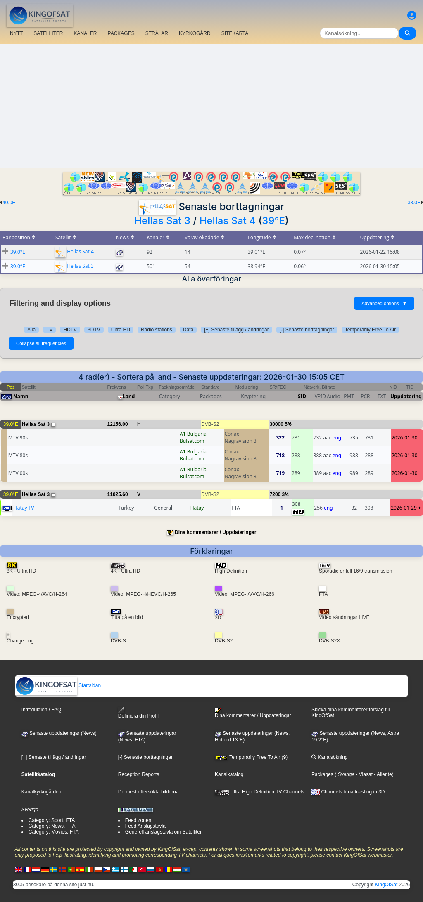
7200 (275, 494)
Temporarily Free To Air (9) (251, 757)
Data (188, 330)
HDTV (70, 330)
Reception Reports (138, 774)
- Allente (382, 774)
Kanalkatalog (229, 774)
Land (129, 396)
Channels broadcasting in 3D (348, 792)
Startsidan (58, 685)
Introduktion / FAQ (41, 710)
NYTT (16, 33)
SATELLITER (48, 33)
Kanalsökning (329, 757)
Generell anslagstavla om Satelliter (163, 832)
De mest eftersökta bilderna (148, 792)
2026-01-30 (405, 437)
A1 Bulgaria (193, 433)
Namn (20, 396)
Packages (322, 774)
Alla (31, 330)
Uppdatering (406, 396)
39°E (273, 221)
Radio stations (156, 330)
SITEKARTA (235, 33)
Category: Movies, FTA (54, 832)
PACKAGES (121, 33)
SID (302, 396)
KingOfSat (386, 885)
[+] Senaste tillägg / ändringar (236, 330)
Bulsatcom (192, 440)
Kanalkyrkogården (41, 792)
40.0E (8, 202)
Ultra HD (120, 330)
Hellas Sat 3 (162, 221)
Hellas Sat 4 (228, 221)
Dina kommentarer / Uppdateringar (215, 532)
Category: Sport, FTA (52, 820)
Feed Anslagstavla (145, 826)
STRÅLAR (156, 33)
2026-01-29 (404, 507)
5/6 (288, 424)
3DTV (94, 330)
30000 (276, 424)
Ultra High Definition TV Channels (259, 792)
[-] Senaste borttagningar (307, 330)
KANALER (85, 33)
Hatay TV (24, 507)
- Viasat (363, 774)
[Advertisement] (211, 106)
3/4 (285, 494)
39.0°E (17, 251)
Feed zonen (138, 820)
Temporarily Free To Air (370, 330)
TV (49, 330)
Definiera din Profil (138, 713)
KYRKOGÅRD (195, 33)
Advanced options (384, 303)
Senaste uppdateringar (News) (59, 733)
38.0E (414, 202)
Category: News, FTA (52, 826)
